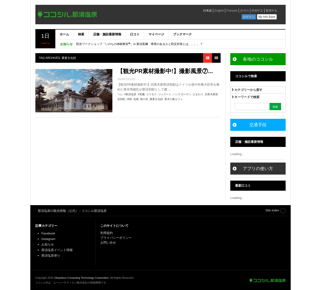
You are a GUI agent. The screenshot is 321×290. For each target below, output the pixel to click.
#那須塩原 (130, 94)
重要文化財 (156, 99)
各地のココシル (258, 59)
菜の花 (144, 99)
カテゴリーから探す (247, 90)
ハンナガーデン (182, 94)
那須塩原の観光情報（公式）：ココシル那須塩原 (268, 280)
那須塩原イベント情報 (57, 250)
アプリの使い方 (258, 168)
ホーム (64, 34)
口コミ (135, 34)
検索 (81, 34)
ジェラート (164, 94)
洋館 (129, 99)
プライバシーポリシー (116, 238)
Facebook (48, 233)
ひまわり (198, 94)
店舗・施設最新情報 (107, 34)
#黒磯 (141, 94)
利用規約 (106, 233)
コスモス (151, 94)
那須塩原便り (50, 255)
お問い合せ (108, 242)
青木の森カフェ (173, 99)
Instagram (48, 239)
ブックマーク (182, 34)
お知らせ (47, 244)
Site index (272, 210)
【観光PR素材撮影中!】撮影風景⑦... (165, 71)
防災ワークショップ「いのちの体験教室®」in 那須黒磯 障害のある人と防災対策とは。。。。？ (139, 43)
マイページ (156, 34)
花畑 (136, 99)
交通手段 (258, 124)
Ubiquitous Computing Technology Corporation (81, 277)
